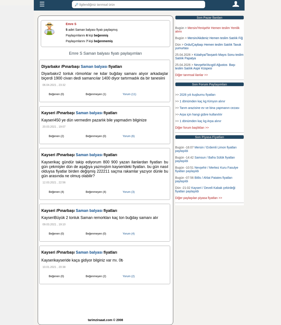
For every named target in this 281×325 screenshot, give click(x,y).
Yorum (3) (129, 191)
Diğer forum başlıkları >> (192, 127)
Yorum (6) (129, 136)
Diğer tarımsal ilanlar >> (191, 75)
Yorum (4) (129, 233)
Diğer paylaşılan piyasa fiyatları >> (198, 198)
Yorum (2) (129, 276)
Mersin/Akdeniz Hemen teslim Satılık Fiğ (215, 38)
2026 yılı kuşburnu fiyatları (197, 94)
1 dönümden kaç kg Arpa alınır (200, 121)
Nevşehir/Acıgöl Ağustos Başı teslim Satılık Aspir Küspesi (205, 66)
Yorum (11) (129, 94)
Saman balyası (94, 66)
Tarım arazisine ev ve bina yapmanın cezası (209, 108)
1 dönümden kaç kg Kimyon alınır (202, 101)
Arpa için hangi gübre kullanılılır (200, 114)
